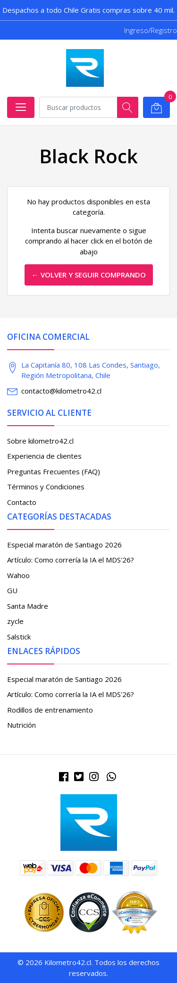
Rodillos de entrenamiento (50, 709)
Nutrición (21, 725)
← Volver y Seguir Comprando (89, 274)
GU (12, 590)
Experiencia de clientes (44, 456)
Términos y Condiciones (45, 486)
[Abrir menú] (20, 107)
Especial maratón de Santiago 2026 (64, 544)
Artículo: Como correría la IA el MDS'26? (70, 559)
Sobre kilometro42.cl (40, 440)
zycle (15, 621)
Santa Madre (27, 606)
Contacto (21, 502)
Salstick (19, 636)
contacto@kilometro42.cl (61, 390)
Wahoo (18, 575)
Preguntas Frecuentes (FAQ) (53, 471)
